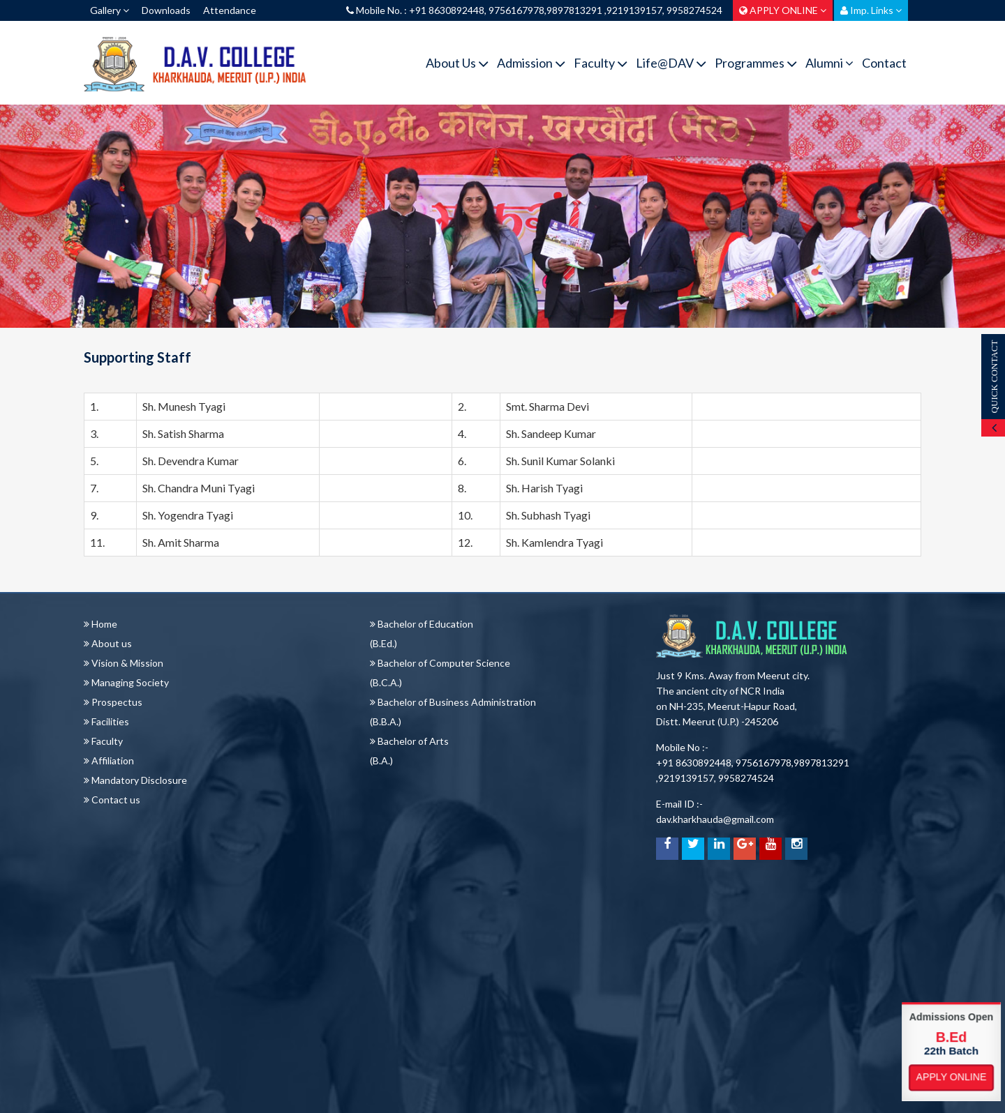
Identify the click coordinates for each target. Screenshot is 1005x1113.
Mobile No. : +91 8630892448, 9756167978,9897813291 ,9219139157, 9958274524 (534, 10)
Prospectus (113, 702)
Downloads (166, 10)
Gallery (109, 10)
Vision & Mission (123, 663)
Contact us (112, 799)
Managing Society (126, 682)
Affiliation (109, 760)
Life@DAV (671, 63)
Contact (884, 63)
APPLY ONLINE (782, 10)
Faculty (600, 63)
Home (100, 624)
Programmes (756, 63)
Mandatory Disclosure (135, 780)
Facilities (106, 721)
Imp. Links (871, 10)
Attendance (229, 10)
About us (108, 643)
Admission (531, 63)
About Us (457, 63)
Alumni (829, 63)
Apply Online (951, 1077)
